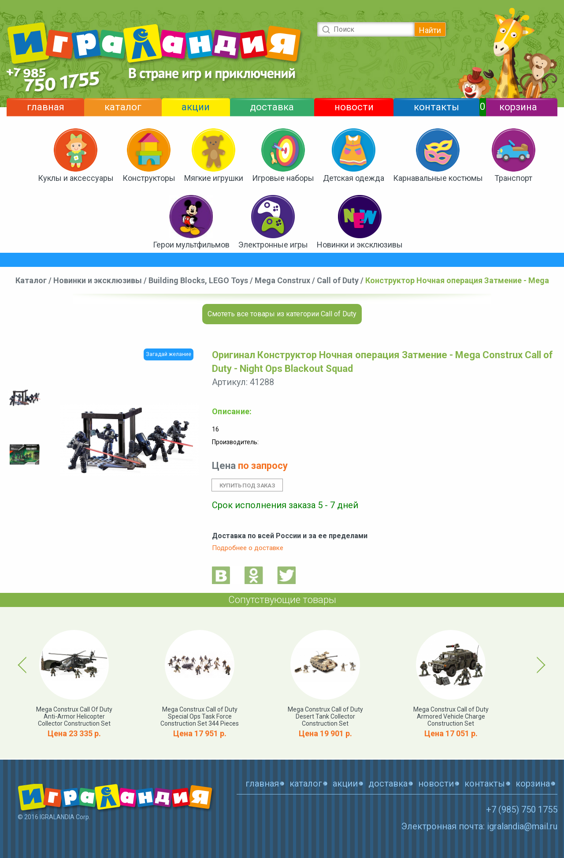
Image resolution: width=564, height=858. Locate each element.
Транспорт (513, 178)
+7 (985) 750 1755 (521, 809)
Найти (430, 30)
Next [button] (539, 665)
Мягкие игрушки (213, 178)
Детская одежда (353, 178)
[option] (24, 398)
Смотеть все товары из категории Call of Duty (282, 314)
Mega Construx (282, 280)
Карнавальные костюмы (438, 178)
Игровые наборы (283, 178)
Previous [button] (23, 665)
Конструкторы (148, 178)
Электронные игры (273, 244)
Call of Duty (338, 280)
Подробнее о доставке (247, 548)
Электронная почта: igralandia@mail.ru (479, 826)
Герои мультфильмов (191, 244)
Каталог (31, 280)
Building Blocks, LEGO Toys (198, 280)
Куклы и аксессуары (76, 178)
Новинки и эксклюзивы (360, 244)
